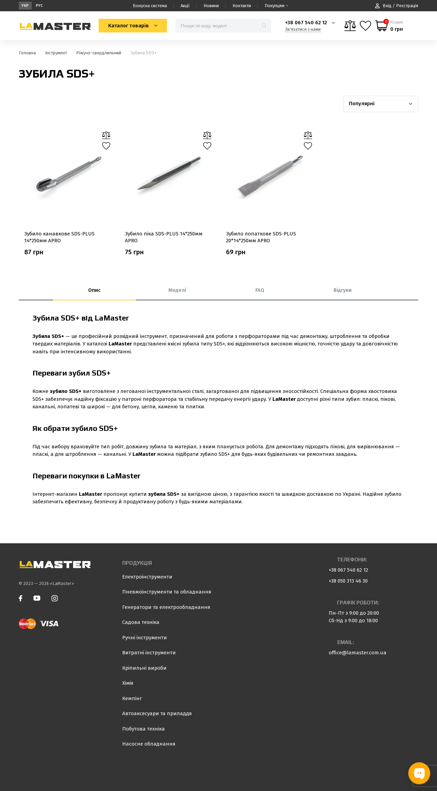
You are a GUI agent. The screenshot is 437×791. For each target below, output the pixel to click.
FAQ (259, 290)
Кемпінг (132, 698)
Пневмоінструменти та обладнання (166, 592)
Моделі (177, 290)
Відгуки (343, 290)
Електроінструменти (147, 577)
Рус (39, 5)
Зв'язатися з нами (303, 29)
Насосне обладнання (148, 744)
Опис (94, 290)
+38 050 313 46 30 (348, 581)
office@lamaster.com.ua (357, 653)
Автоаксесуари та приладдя (157, 713)
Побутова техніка (143, 729)
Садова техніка (140, 622)
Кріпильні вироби (144, 668)
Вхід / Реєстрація (396, 5)
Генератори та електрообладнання (166, 607)
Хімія (127, 683)
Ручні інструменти (144, 638)
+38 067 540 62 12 (306, 22)
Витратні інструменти (149, 653)
